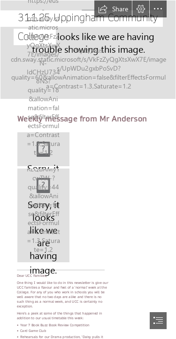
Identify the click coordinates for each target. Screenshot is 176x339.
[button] (113, 8)
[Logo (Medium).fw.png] (43, 149)
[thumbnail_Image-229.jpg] (43, 215)
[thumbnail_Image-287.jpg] (88, 49)
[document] (88, 169)
